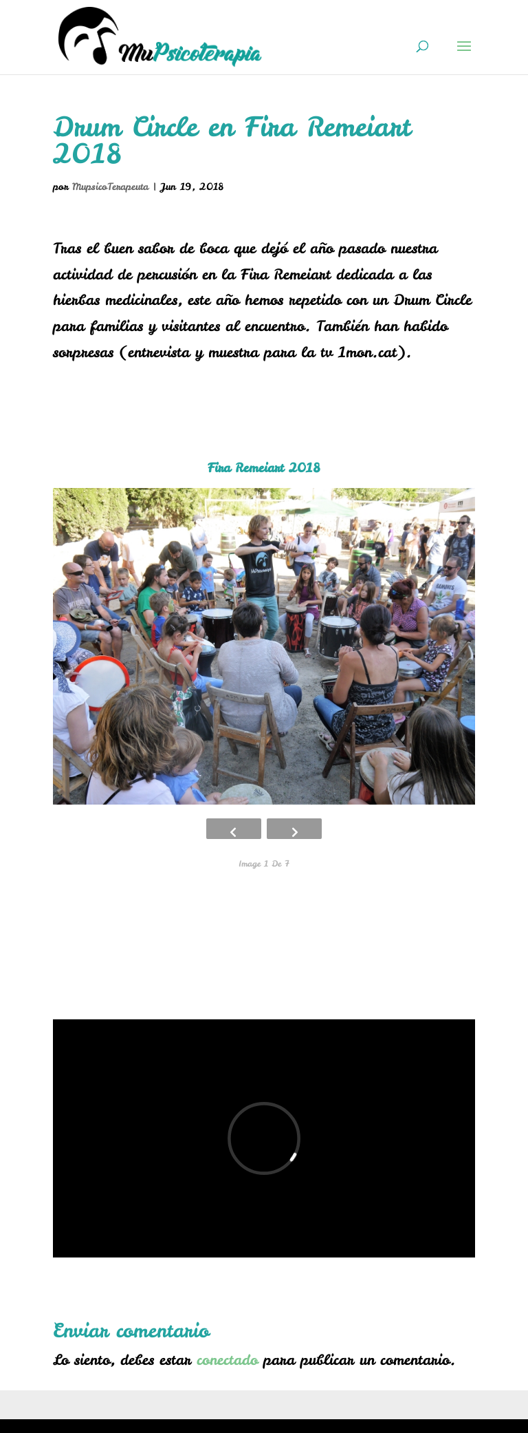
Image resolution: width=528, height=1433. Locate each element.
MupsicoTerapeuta (110, 186)
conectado (227, 1360)
